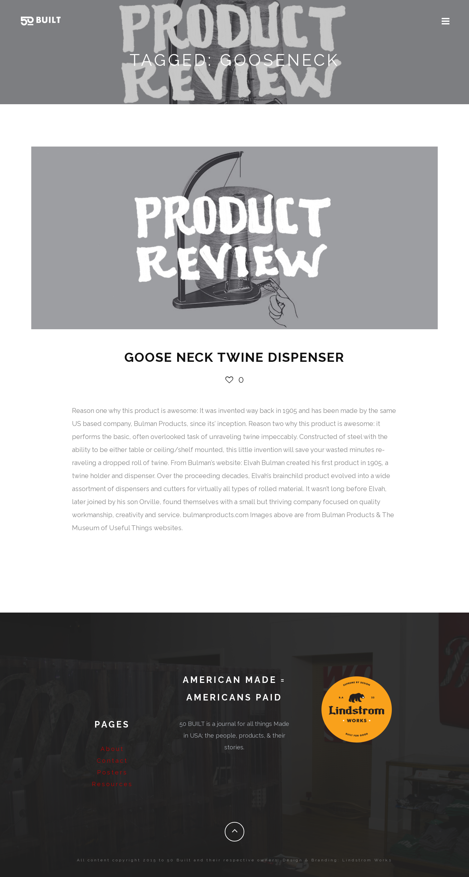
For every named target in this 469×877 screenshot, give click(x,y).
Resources (112, 784)
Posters (112, 772)
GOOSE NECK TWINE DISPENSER (234, 357)
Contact (112, 760)
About (112, 748)
